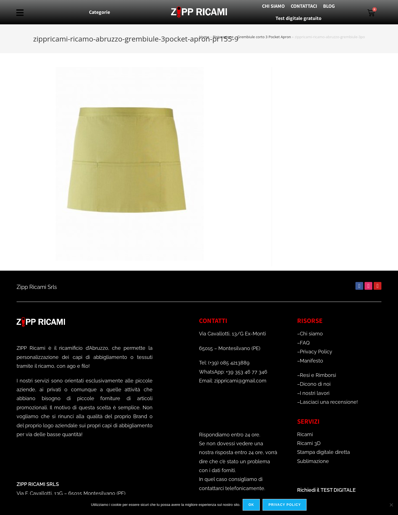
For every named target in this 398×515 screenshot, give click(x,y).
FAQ (305, 343)
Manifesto (311, 361)
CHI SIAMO (273, 6)
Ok (252, 505)
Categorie (99, 12)
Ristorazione (223, 36)
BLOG (329, 6)
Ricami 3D (309, 443)
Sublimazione (313, 461)
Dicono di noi (315, 384)
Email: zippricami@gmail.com (232, 381)
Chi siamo (311, 334)
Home (204, 36)
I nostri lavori (314, 393)
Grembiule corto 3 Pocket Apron (264, 36)
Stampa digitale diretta (323, 452)
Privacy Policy (316, 351)
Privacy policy (285, 505)
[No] (391, 505)
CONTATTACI (304, 6)
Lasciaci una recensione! (329, 402)
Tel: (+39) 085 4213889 (224, 363)
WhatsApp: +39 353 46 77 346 (233, 372)
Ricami (305, 434)
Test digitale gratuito (298, 18)
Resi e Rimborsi (318, 375)
